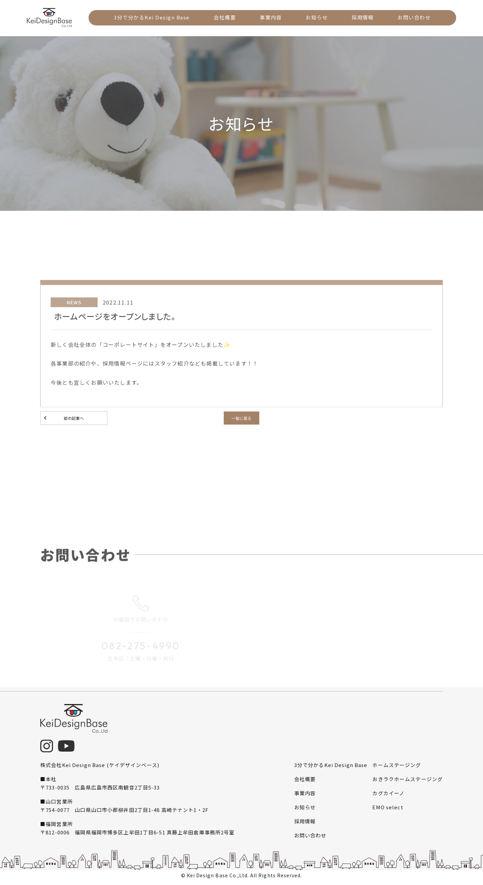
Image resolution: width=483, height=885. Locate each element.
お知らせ (316, 17)
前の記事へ (73, 419)
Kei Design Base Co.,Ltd (217, 877)
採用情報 (362, 17)
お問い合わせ (412, 17)
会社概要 (226, 17)
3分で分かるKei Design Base (153, 17)
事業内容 (271, 17)
